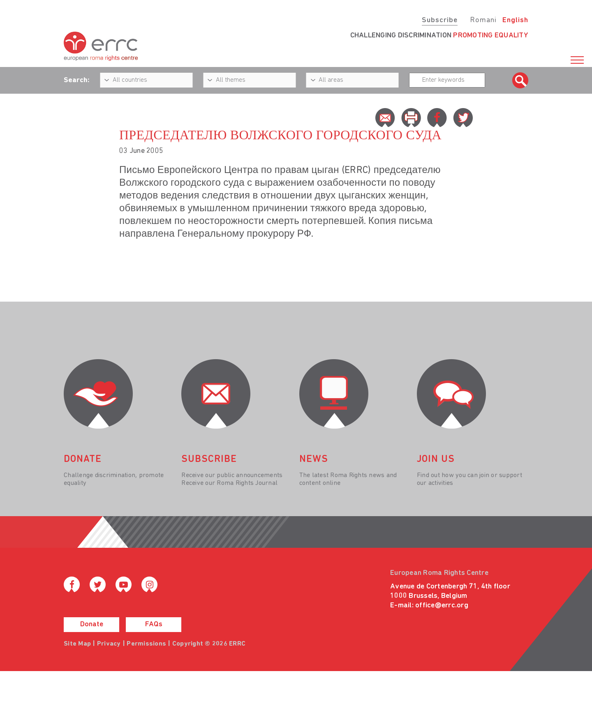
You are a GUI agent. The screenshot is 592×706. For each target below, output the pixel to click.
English (515, 20)
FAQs (153, 624)
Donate (91, 624)
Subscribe (440, 20)
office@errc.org (441, 605)
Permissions (146, 644)
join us (436, 459)
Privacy (109, 644)
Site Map (77, 644)
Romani (483, 20)
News (313, 459)
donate (83, 459)
